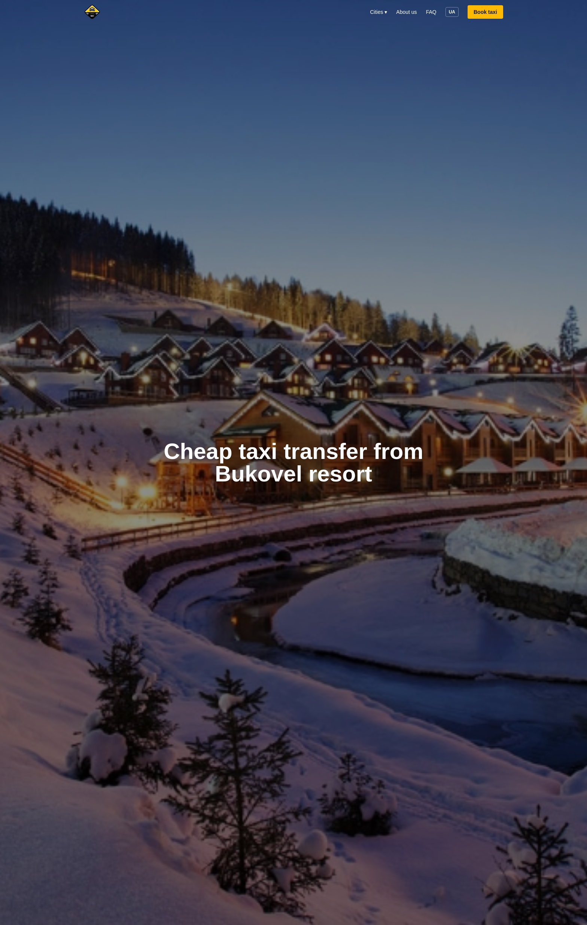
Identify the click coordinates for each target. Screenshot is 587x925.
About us (406, 12)
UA (452, 12)
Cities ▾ (378, 12)
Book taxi (485, 12)
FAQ (431, 12)
